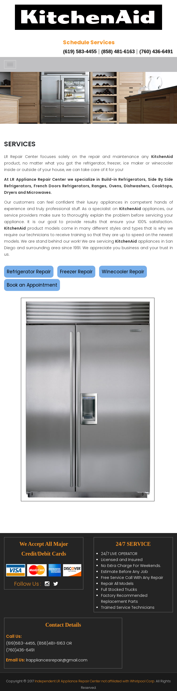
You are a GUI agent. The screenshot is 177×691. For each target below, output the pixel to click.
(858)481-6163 (50, 643)
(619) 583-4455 (80, 51)
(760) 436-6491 (156, 51)
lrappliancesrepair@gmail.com (56, 660)
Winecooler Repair (123, 271)
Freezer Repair (76, 271)
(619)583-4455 (20, 643)
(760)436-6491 (20, 650)
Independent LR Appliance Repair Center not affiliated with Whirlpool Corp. (95, 681)
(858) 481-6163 (118, 51)
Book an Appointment (32, 285)
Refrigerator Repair (29, 271)
